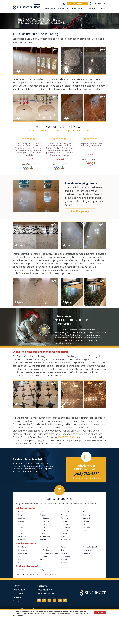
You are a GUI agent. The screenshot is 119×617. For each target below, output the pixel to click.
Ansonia (21, 570)
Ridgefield (65, 515)
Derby (42, 570)
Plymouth (43, 562)
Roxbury (64, 547)
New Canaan (44, 518)
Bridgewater (22, 550)
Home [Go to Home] (16, 585)
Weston (85, 524)
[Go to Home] (28, 7)
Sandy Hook (65, 527)
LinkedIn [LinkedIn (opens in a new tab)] (60, 600)
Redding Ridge (66, 512)
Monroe (42, 515)
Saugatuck (65, 530)
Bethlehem (22, 547)
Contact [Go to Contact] (102, 8)
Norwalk (42, 533)
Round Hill (64, 524)
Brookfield (21, 518)
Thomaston (65, 556)
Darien (20, 527)
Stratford (86, 518)
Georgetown (22, 536)
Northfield (43, 556)
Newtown (43, 524)
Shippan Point (66, 539)
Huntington (44, 512)
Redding (43, 539)
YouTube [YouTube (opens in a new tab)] (54, 600)
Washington (65, 562)
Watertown (87, 550)
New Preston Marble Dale (49, 553)
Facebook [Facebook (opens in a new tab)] (44, 600)
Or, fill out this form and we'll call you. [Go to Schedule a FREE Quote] (86, 478)
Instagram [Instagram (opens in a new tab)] (39, 600)
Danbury (21, 524)
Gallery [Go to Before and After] (73, 8)
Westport (86, 527)
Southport (86, 512)
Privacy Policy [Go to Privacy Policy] (74, 612)
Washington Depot (90, 547)
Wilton (85, 530)
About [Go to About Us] (81, 8)
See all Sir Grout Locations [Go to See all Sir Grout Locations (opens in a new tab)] (49, 574)
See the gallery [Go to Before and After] (80, 211)
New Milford (44, 547)
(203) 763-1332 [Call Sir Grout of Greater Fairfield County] (98, 3)
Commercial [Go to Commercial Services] (62, 8)
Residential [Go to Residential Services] (50, 8)
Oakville (42, 559)
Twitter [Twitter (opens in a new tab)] (49, 600)
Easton (20, 530)
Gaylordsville (22, 553)
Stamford (86, 515)
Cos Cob (21, 521)
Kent (19, 556)
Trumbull (86, 521)
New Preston (44, 550)
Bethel (20, 515)
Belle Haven (22, 512)
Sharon (63, 550)
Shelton (64, 533)
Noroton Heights (45, 530)
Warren (64, 559)
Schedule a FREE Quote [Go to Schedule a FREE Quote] (77, 4)
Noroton (43, 527)
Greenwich (22, 539)
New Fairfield (44, 521)
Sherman (64, 536)
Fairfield (21, 533)
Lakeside (21, 559)
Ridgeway (65, 518)
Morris (20, 562)
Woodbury (87, 553)
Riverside (64, 521)
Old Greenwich (45, 536)
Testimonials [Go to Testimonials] (91, 8)
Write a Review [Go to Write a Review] (64, 4)
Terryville (64, 553)
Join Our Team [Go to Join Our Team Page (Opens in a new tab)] (45, 593)
